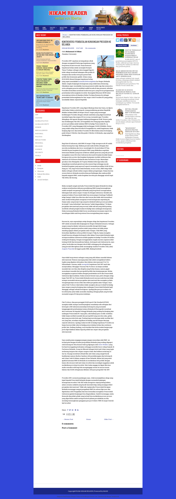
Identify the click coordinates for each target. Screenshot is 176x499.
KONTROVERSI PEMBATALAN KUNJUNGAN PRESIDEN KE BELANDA (86, 43)
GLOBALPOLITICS (41, 121)
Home (45, 28)
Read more (46, 49)
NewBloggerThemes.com (89, 496)
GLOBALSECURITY (42, 124)
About (37, 28)
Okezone (40, 171)
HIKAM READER (87, 491)
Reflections (63, 28)
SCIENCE (38, 149)
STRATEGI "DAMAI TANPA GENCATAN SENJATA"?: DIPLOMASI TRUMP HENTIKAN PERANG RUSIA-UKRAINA (44, 82)
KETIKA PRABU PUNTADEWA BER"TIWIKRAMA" (132, 111)
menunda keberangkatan (87, 81)
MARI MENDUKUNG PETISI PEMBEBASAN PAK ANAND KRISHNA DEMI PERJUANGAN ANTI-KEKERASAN (128, 73)
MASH (105, 491)
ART (36, 115)
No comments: (90, 48)
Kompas (40, 168)
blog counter (122, 155)
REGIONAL (39, 143)
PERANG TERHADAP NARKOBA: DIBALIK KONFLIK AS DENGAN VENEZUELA (44, 68)
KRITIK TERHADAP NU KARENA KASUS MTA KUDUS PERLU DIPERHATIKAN (133, 53)
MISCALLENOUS (41, 130)
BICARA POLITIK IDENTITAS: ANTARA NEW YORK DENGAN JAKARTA (45, 55)
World (74, 27)
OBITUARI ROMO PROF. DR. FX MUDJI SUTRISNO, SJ (44, 41)
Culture (83, 27)
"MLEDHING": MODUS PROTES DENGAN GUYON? (132, 130)
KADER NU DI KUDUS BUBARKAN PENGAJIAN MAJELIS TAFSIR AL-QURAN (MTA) (127, 92)
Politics (54, 27)
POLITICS (38, 137)
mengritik (85, 264)
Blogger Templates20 (113, 496)
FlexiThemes (66, 496)
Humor (91, 28)
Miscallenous (100, 28)
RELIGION (39, 146)
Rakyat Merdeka (43, 174)
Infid (39, 177)
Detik (39, 166)
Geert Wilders (103, 345)
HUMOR (38, 127)
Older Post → (108, 419)
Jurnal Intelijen (42, 180)
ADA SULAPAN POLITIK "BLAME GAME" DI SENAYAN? (44, 97)
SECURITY (39, 152)
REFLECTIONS (40, 140)
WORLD (38, 156)
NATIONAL (39, 134)
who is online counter (118, 155)
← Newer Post (68, 419)
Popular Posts (122, 45)
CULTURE (38, 118)
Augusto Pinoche (68, 249)
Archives (134, 45)
